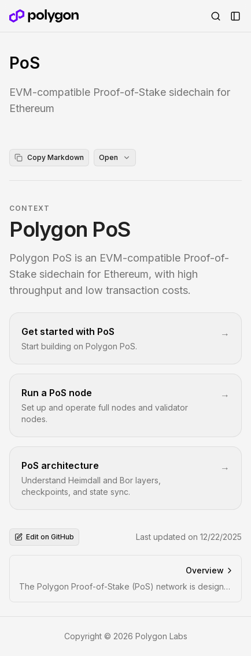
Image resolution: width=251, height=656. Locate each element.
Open (115, 157)
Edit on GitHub (44, 536)
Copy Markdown (49, 157)
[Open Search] (216, 16)
